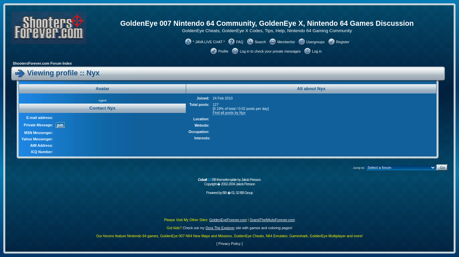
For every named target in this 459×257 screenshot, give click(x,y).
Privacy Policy (229, 244)
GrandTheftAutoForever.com (272, 220)
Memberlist (286, 42)
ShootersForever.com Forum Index (42, 63)
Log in (317, 51)
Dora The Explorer (220, 228)
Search (260, 42)
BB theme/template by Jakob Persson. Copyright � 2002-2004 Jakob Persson (229, 182)
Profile (223, 51)
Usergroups (315, 42)
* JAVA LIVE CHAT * (209, 42)
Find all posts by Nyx (229, 113)
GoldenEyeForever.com (228, 220)
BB (224, 193)
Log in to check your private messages (270, 51)
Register (343, 42)
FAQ (239, 42)
